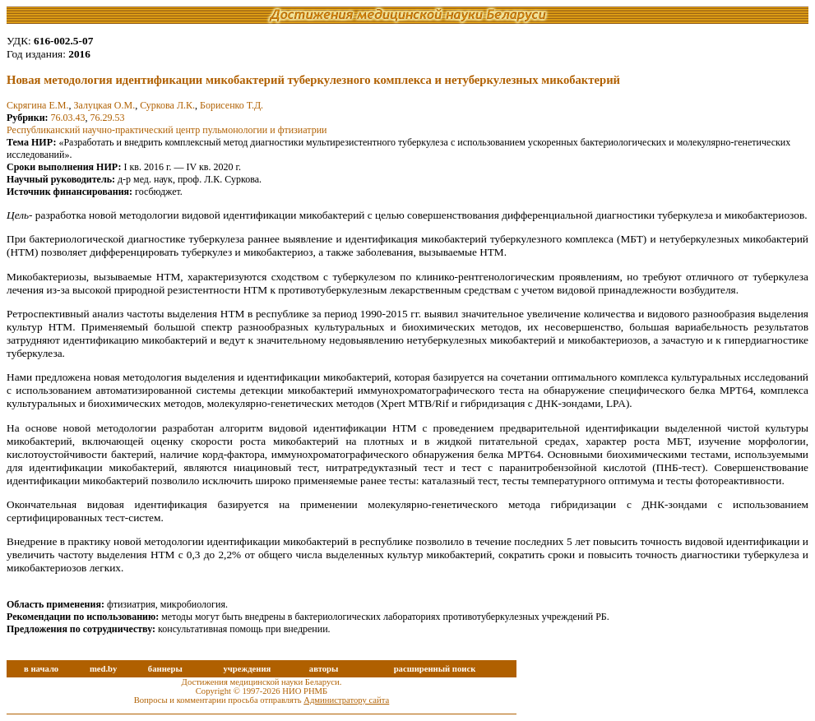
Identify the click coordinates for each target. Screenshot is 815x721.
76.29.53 (107, 117)
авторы (324, 668)
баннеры (165, 668)
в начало (41, 668)
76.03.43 (68, 117)
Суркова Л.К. (167, 105)
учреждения (247, 668)
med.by (103, 668)
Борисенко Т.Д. (231, 105)
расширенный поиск (435, 668)
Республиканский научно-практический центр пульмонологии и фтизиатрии (166, 130)
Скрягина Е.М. (37, 105)
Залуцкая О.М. (104, 105)
